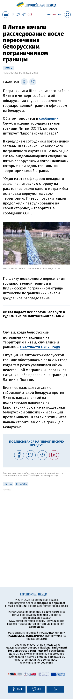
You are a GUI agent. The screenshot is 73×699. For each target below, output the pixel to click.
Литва (8, 484)
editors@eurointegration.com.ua (48, 606)
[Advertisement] (36, 527)
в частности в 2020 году (40, 347)
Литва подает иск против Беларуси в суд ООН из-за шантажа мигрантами (34, 314)
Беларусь (21, 484)
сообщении (48, 118)
